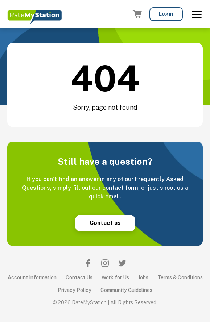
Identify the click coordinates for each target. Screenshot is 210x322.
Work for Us (115, 277)
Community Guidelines (126, 290)
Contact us (105, 222)
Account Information (32, 277)
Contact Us (79, 277)
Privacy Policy (74, 290)
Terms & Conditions (180, 277)
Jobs (143, 277)
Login (166, 14)
